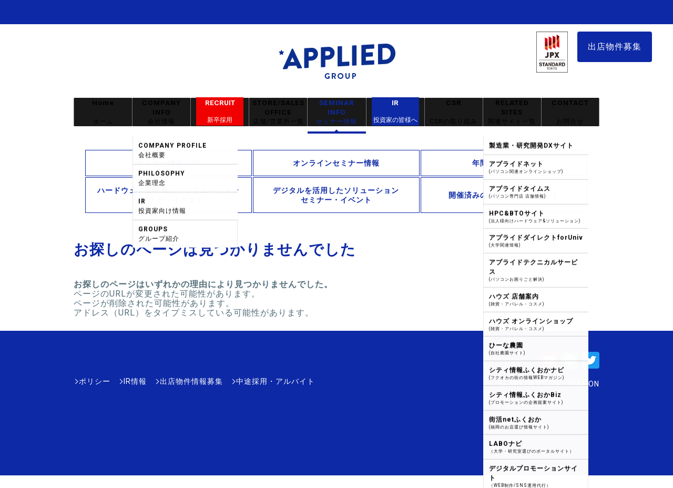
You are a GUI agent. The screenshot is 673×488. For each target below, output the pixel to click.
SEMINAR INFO (336, 112)
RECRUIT (220, 111)
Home (103, 112)
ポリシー (94, 381)
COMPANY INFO (161, 112)
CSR (453, 112)
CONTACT (570, 112)
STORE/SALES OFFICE (278, 112)
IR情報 (135, 381)
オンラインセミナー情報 (336, 163)
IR (395, 111)
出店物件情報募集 (191, 381)
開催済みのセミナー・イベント (503, 195)
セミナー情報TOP (168, 163)
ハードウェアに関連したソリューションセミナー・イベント (168, 195)
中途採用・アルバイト (275, 381)
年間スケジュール (503, 163)
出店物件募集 (614, 47)
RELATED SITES (512, 112)
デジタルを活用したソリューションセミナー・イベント (336, 195)
